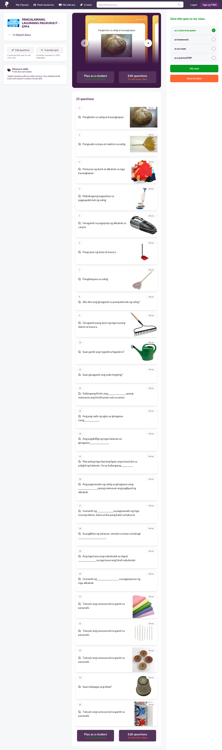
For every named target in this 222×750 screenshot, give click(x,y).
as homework (194, 39)
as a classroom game (194, 30)
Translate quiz (50, 50)
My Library (67, 4)
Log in (193, 4)
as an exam (194, 48)
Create (86, 4)
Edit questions (21, 50)
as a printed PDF (194, 58)
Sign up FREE (210, 4)
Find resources (44, 4)
